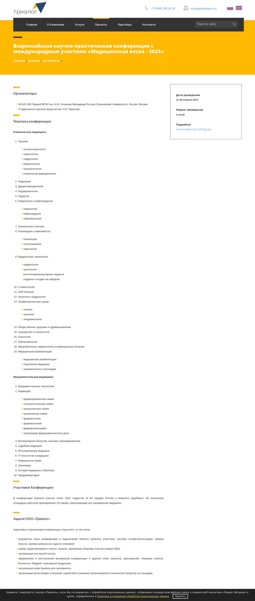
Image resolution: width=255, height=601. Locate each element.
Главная (31, 24)
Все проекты (51, 61)
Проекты (101, 24)
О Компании (55, 24)
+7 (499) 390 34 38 (163, 8)
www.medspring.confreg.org (193, 129)
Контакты (149, 24)
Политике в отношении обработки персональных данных (133, 596)
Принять (180, 596)
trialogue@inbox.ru (204, 8)
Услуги (79, 24)
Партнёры (125, 24)
